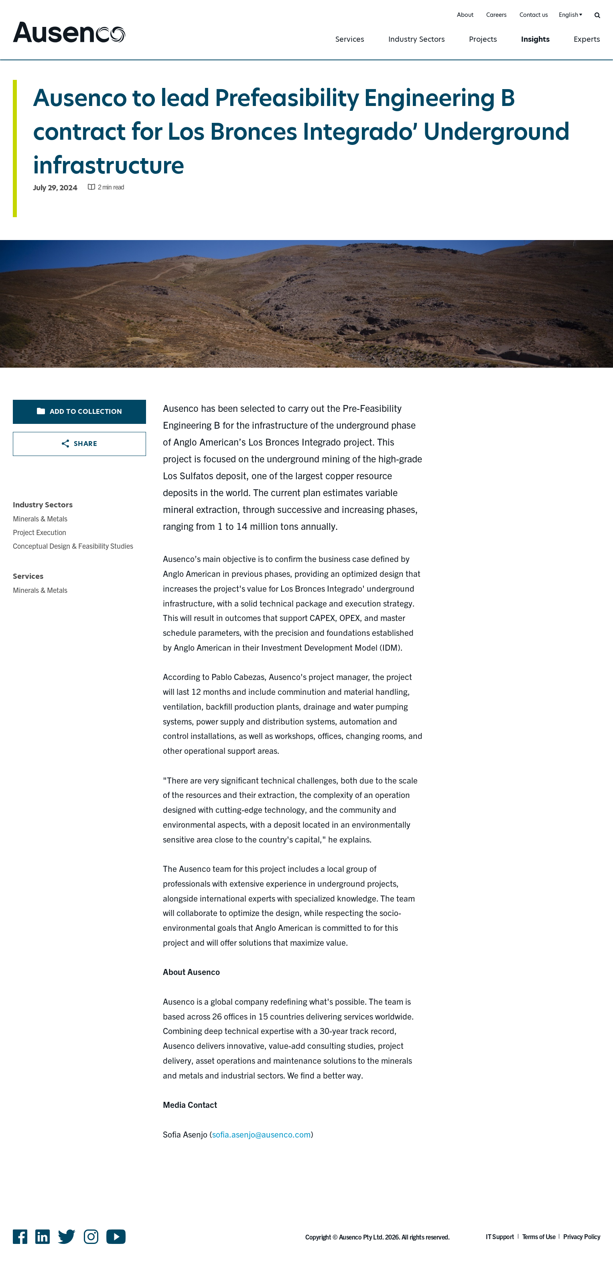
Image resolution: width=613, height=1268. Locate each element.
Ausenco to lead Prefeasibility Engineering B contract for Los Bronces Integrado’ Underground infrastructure (301, 131)
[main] (306, 612)
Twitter (67, 1236)
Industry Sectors (416, 39)
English (568, 15)
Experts (587, 39)
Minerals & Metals (40, 518)
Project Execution (39, 532)
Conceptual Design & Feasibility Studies (73, 545)
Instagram (91, 1236)
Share (79, 443)
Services (349, 39)
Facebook (20, 1236)
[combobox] (569, 15)
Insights (535, 39)
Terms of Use (539, 1236)
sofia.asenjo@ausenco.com (261, 1134)
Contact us (534, 15)
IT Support (500, 1236)
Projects (483, 39)
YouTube (116, 1236)
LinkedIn (42, 1236)
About (465, 15)
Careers (496, 15)
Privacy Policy (581, 1236)
